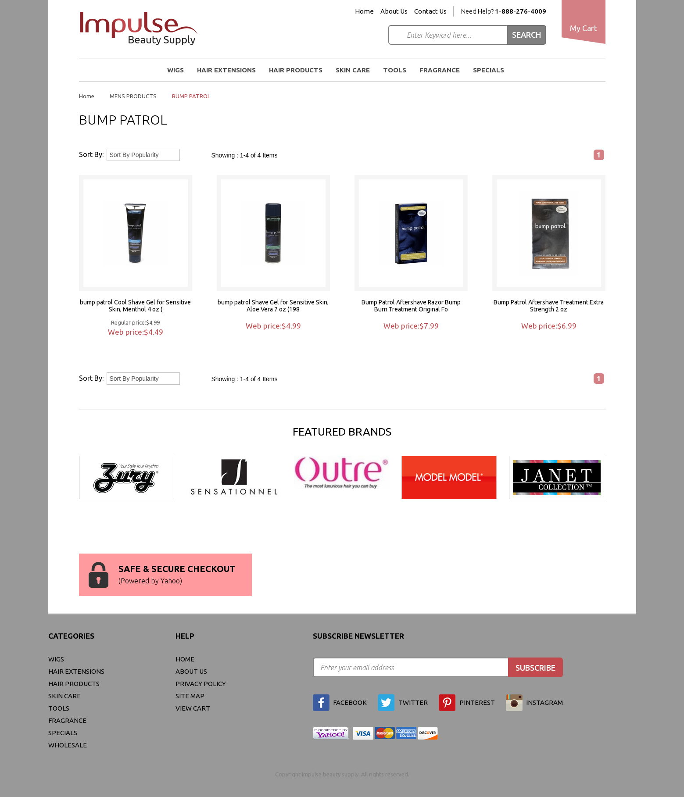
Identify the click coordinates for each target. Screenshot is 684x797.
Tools (394, 70)
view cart (192, 708)
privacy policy (200, 683)
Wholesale (67, 745)
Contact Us (430, 11)
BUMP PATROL (191, 96)
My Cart (583, 28)
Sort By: (91, 154)
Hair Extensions (226, 70)
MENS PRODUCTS (133, 96)
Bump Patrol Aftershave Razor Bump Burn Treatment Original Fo (411, 306)
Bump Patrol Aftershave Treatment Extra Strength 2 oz (549, 306)
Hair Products (295, 70)
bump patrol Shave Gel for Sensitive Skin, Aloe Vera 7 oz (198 (273, 306)
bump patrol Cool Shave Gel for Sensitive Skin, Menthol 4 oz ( (135, 306)
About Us (394, 11)
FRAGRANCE (439, 70)
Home (364, 11)
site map (189, 696)
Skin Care (353, 70)
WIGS (175, 70)
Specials (488, 70)
